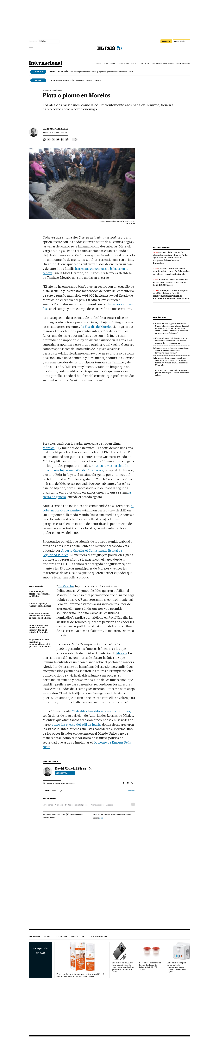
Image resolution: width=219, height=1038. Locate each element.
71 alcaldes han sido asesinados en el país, (101, 711)
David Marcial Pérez (55, 129)
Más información (50, 818)
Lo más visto (159, 317)
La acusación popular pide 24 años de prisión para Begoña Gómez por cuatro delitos (172, 372)
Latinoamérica (123, 64)
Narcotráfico (48, 805)
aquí (101, 818)
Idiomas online (77, 936)
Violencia (59, 805)
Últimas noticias (183, 64)
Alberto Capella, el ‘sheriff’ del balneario (40, 605)
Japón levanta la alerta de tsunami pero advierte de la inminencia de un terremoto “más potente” (172, 350)
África (147, 64)
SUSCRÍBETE (166, 41)
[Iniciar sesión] (181, 41)
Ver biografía (65, 773)
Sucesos (109, 805)
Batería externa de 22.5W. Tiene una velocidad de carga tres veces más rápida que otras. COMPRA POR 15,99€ (123, 967)
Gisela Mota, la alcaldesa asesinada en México (39, 594)
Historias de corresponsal (163, 64)
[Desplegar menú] (31, 48)
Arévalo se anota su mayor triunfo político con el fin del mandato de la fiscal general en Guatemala (171, 271)
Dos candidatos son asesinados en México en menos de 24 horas (40, 616)
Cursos (47, 936)
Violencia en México (52, 91)
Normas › (131, 791)
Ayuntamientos (97, 805)
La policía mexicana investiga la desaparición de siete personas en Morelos (40, 643)
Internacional (45, 63)
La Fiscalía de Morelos (96, 327)
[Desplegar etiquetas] (133, 804)
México (113, 64)
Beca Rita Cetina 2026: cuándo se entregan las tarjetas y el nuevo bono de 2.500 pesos (170, 282)
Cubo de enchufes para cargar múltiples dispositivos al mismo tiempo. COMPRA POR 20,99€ (176, 967)
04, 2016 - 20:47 (58, 132)
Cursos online (61, 936)
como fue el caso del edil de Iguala (76, 724)
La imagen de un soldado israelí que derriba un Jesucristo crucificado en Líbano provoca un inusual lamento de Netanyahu (171, 361)
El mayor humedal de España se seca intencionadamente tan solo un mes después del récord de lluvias (171, 340)
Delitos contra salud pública (76, 805)
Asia (141, 64)
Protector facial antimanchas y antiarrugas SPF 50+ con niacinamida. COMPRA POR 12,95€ (81, 975)
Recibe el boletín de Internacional (60, 783)
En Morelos (66, 586)
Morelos (48, 448)
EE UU (106, 64)
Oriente (134, 64)
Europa (99, 64)
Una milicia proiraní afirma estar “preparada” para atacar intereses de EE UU (90, 72)
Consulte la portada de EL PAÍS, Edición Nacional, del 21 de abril (74, 80)
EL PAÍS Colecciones (98, 936)
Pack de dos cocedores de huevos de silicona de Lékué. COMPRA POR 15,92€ (150, 966)
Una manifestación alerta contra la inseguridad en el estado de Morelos (38, 629)
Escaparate (34, 936)
